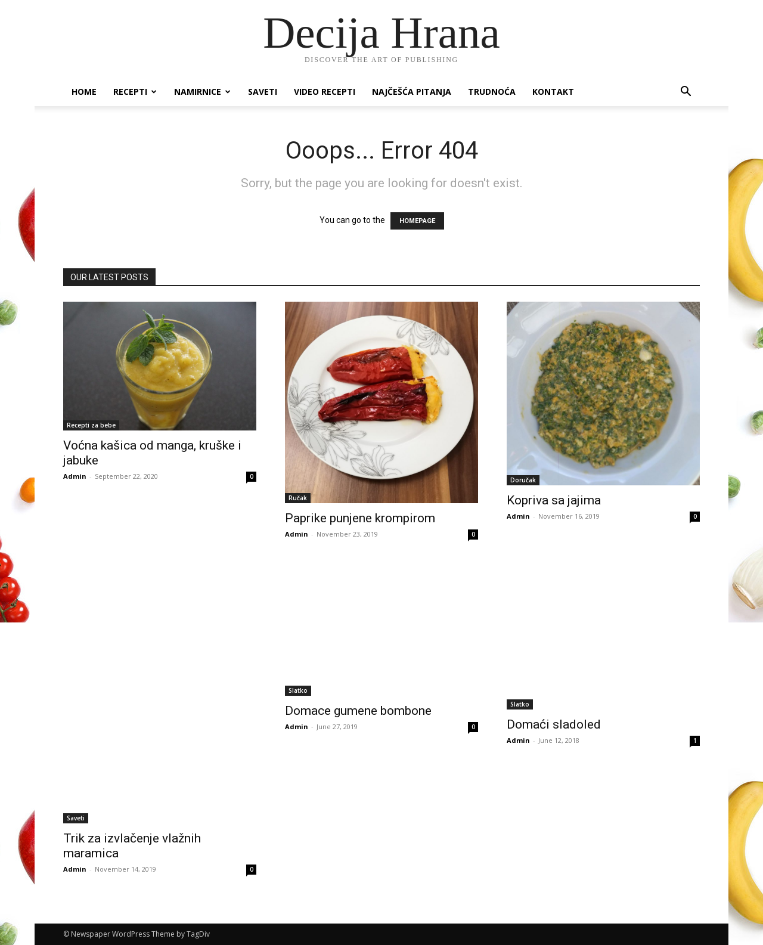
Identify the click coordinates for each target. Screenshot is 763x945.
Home (84, 91)
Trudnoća (492, 91)
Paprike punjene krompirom (360, 518)
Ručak (298, 498)
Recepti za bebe (91, 425)
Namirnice (202, 91)
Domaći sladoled (554, 724)
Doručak (523, 480)
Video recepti (324, 91)
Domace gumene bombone (358, 711)
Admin (74, 476)
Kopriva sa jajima (554, 500)
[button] (685, 92)
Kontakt (553, 91)
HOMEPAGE (417, 221)
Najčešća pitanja (411, 91)
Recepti (135, 91)
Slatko (298, 690)
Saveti (262, 91)
